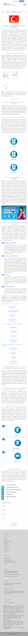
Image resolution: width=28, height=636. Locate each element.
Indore (5, 591)
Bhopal (12, 592)
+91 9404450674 (10, 574)
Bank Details (6, 548)
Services (5, 543)
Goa (15, 592)
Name (3, 509)
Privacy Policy (6, 558)
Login (26, 1)
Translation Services (8, 541)
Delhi (20, 583)
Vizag (10, 593)
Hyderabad (11, 584)
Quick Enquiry (21, 1)
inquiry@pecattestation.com (12, 576)
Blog (5, 537)
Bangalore (6, 584)
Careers (5, 546)
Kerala (5, 592)
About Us (6, 539)
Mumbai (16, 583)
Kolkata (12, 591)
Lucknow (9, 592)
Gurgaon (21, 591)
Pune (5, 583)
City (3, 518)
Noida (21, 592)
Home (5, 535)
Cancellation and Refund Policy (10, 562)
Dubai (18, 592)
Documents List (7, 545)
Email (3, 505)
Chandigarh (17, 591)
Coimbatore (6, 593)
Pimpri (8, 583)
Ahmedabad (12, 583)
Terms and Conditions (8, 560)
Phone (3, 514)
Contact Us (6, 550)
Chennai (8, 591)
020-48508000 (16, 1)
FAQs (5, 563)
